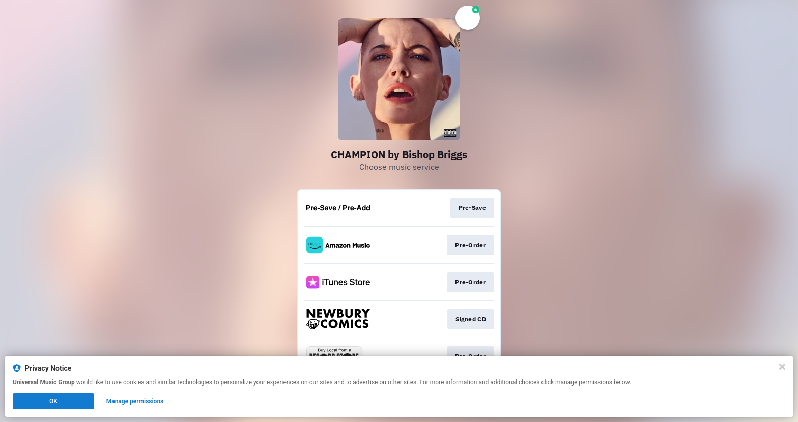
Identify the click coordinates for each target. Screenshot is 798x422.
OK (53, 401)
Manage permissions (135, 401)
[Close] (782, 366)
